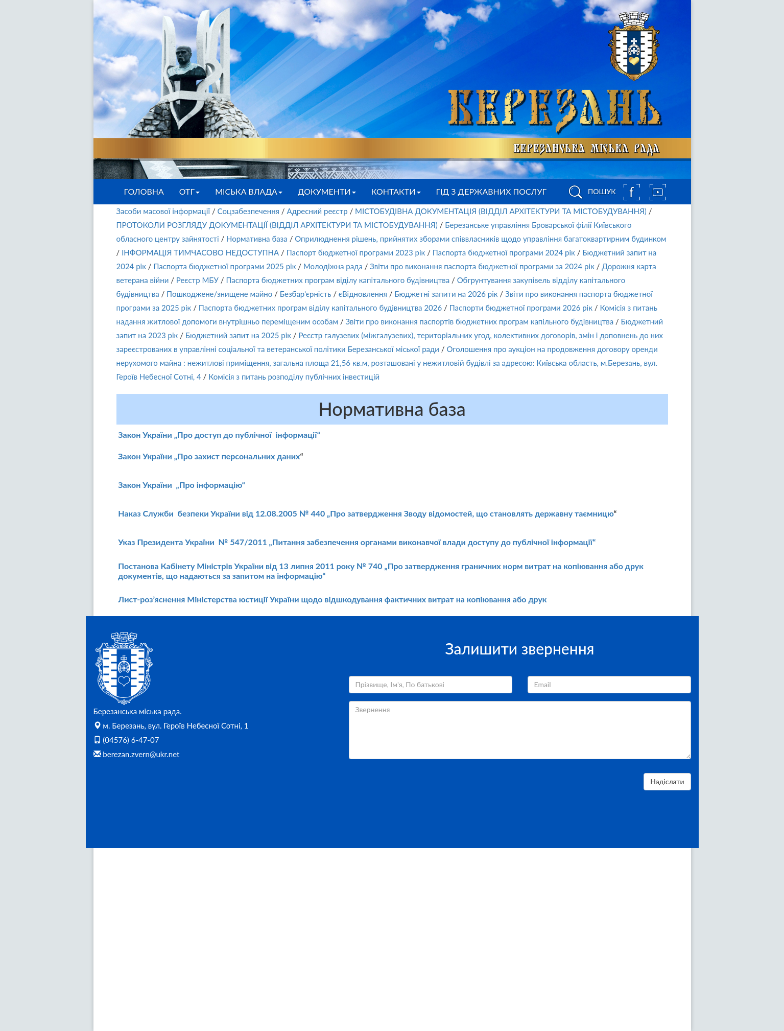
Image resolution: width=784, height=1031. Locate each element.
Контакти (396, 191)
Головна (144, 191)
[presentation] (426, 793)
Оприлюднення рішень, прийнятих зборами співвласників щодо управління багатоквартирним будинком (480, 238)
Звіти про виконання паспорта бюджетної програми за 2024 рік (482, 266)
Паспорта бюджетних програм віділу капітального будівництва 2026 (320, 307)
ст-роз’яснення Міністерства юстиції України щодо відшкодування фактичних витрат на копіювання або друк (338, 599)
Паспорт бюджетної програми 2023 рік (356, 252)
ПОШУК (590, 192)
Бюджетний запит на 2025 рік (238, 335)
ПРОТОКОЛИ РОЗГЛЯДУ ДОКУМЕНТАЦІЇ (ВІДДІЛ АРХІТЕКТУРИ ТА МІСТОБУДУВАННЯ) (277, 224)
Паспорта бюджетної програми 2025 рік (224, 266)
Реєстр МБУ (197, 280)
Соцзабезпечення (248, 211)
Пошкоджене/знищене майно (219, 293)
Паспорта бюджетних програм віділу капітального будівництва (337, 280)
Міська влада (248, 191)
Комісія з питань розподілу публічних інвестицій (293, 376)
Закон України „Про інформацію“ (181, 484)
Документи (327, 191)
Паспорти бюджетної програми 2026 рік (520, 307)
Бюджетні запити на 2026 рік (445, 293)
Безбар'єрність (305, 293)
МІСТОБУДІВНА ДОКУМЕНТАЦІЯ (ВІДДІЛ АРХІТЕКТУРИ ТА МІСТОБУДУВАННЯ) (501, 211)
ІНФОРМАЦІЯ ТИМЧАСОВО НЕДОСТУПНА (200, 252)
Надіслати (667, 781)
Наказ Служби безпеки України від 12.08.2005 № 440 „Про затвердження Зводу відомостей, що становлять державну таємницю (365, 513)
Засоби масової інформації (163, 211)
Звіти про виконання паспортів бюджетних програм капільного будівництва (480, 321)
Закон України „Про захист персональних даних (209, 456)
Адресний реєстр (317, 211)
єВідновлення (363, 293)
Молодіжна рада (333, 266)
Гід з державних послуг (491, 191)
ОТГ (189, 191)
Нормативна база (257, 238)
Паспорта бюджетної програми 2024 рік (504, 252)
